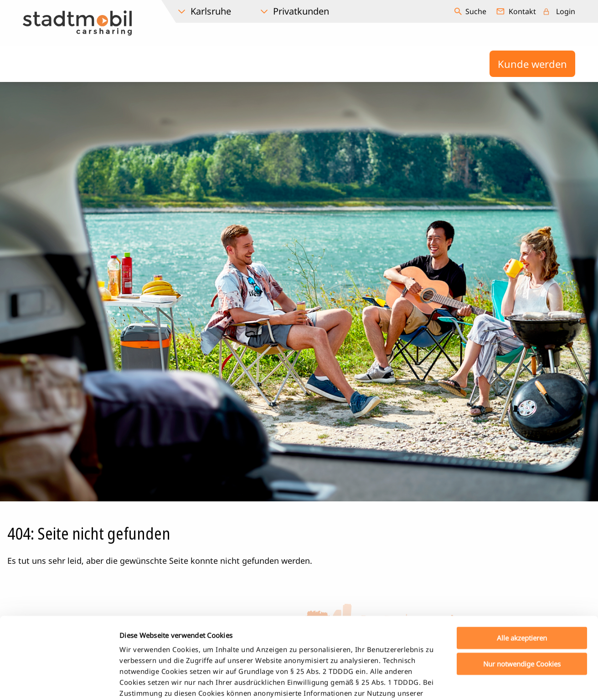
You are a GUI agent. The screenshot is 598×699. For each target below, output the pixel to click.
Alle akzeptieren (522, 557)
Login (565, 11)
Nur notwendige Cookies (522, 583)
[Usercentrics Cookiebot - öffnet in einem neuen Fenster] (59, 681)
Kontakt (522, 11)
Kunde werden (532, 64)
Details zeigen (480, 681)
